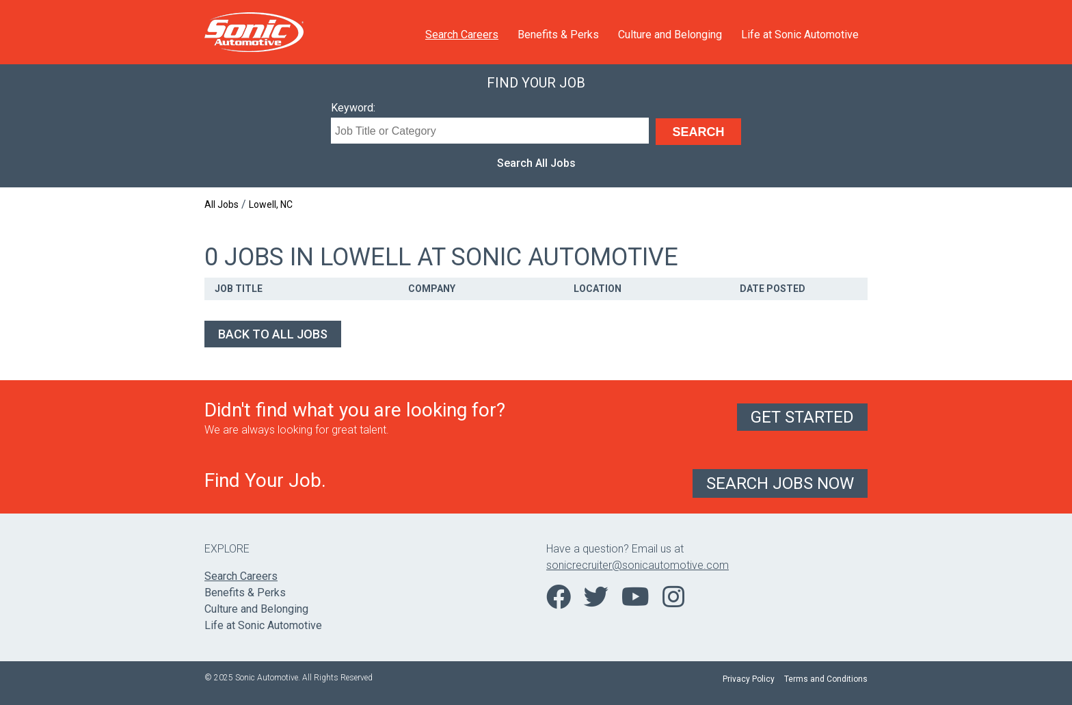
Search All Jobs (536, 163)
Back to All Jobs (272, 334)
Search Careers (461, 34)
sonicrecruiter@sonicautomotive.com (637, 565)
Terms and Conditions (826, 679)
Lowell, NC (271, 204)
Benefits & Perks (558, 34)
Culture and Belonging (670, 34)
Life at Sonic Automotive (800, 34)
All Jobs (221, 204)
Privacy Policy (749, 679)
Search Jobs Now (780, 483)
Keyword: (353, 107)
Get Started (802, 417)
